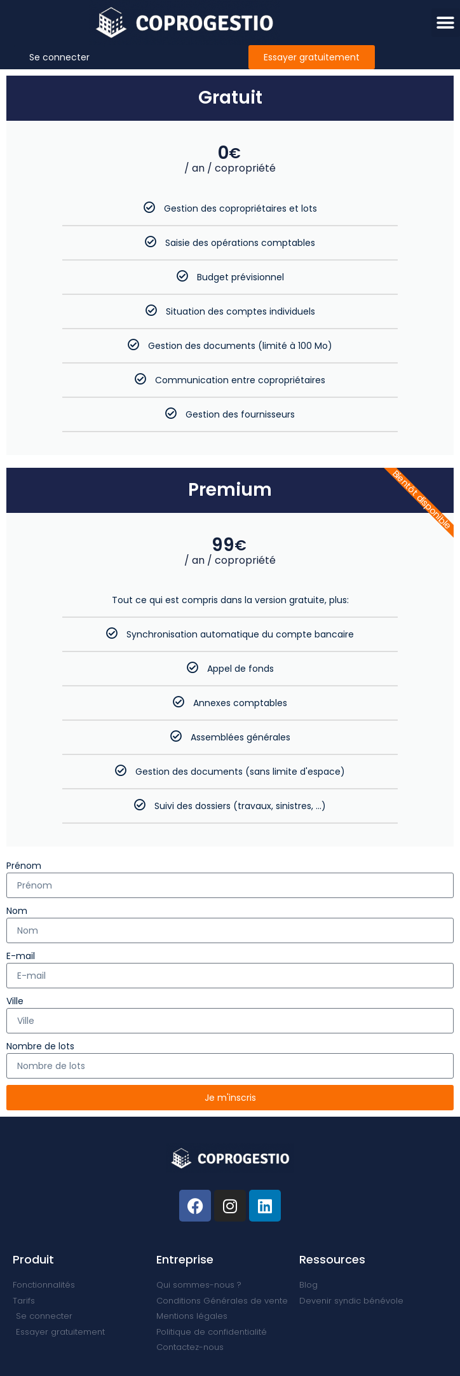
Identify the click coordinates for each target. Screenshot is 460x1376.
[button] (445, 22)
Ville (15, 1001)
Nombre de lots (40, 1046)
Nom (16, 910)
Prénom (23, 865)
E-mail (20, 956)
